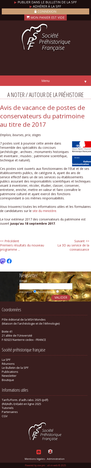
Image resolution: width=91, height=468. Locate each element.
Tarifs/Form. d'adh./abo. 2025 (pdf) (25, 400)
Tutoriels (8, 408)
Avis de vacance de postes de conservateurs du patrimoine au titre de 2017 (42, 116)
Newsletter (9, 376)
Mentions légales (35, 458)
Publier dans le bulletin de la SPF (45, 2)
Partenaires (10, 412)
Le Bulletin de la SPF (15, 368)
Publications (10, 372)
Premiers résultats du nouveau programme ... (22, 245)
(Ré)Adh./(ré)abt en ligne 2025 (21, 404)
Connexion (45, 11)
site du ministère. (44, 211)
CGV (5, 416)
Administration (56, 458)
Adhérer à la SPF (45, 6)
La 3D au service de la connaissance (73, 245)
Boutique (8, 380)
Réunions (8, 364)
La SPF (6, 360)
